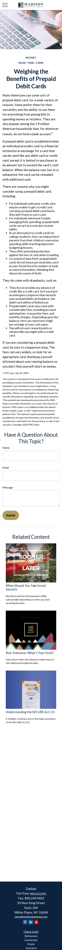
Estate (31, 943)
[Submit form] (10, 515)
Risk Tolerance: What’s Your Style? (30, 653)
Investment (31, 939)
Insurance (31, 947)
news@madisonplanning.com (31, 916)
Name (5, 447)
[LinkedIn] (30, 922)
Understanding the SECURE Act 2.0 (30, 712)
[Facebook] (25, 922)
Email (5, 467)
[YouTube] (36, 922)
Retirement (31, 935)
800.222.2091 (38, 893)
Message (7, 487)
